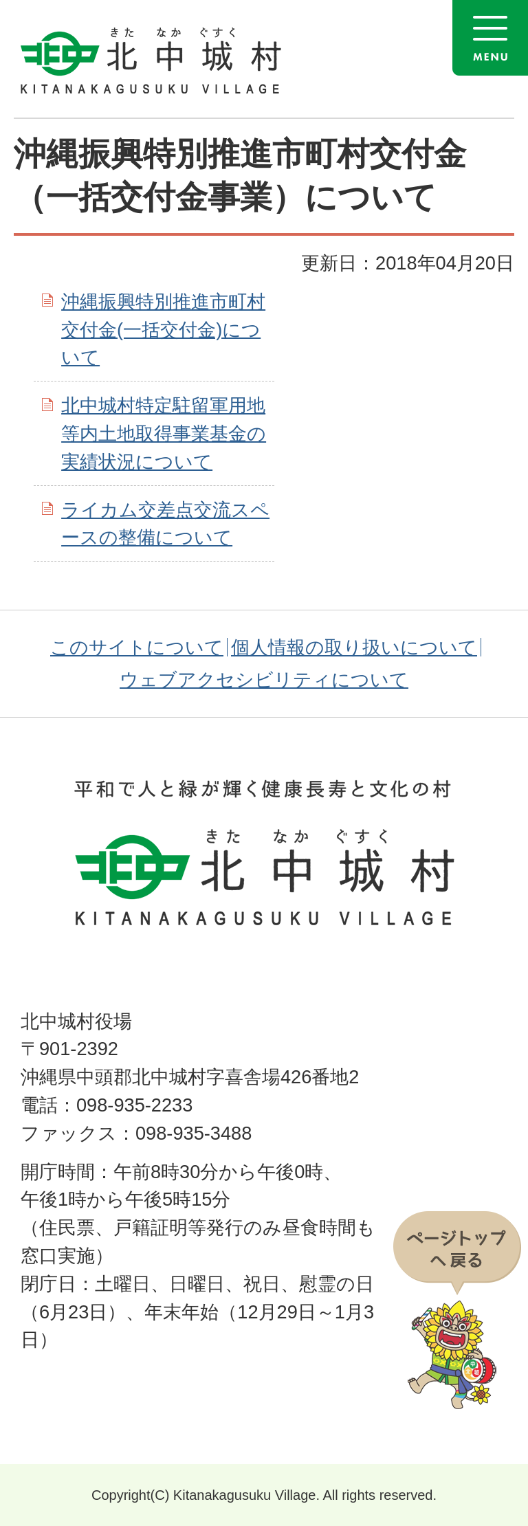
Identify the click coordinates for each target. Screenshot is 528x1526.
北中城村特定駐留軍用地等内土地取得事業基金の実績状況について (163, 433)
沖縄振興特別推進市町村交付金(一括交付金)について (163, 329)
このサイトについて (136, 647)
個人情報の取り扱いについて (354, 647)
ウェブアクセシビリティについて (264, 679)
